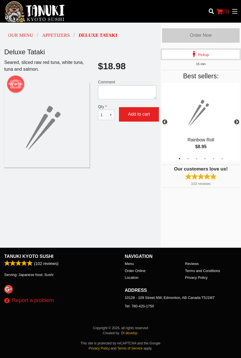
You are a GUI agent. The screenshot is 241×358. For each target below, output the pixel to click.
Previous (165, 122)
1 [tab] (179, 158)
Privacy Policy (196, 277)
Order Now (201, 35)
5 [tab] (213, 158)
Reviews (192, 264)
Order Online (135, 271)
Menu (129, 264)
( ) (223, 11)
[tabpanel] (200, 122)
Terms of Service (129, 348)
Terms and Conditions (202, 271)
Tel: (139, 306)
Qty (106, 112)
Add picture (15, 84)
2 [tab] (188, 158)
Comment (127, 89)
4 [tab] (205, 158)
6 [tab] (222, 158)
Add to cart (139, 114)
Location (131, 277)
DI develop (129, 333)
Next (237, 122)
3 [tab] (196, 158)
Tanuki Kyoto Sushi (29, 256)
